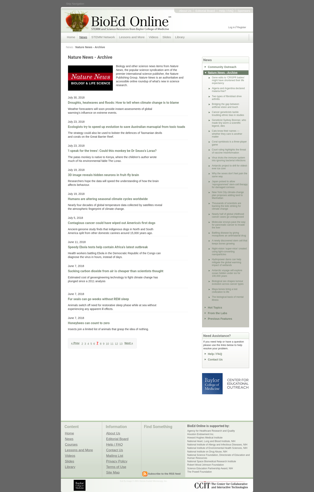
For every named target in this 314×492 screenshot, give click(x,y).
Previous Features (220, 318)
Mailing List (114, 455)
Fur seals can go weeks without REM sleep (98, 299)
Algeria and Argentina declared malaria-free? (228, 90)
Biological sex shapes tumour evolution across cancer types (228, 282)
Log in (231, 27)
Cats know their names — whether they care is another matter (227, 133)
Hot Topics (215, 307)
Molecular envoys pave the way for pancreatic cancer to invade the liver (228, 225)
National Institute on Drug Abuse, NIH (207, 451)
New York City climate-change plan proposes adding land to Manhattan (228, 195)
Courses (71, 444)
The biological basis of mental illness (228, 298)
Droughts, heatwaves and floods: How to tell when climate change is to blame (123, 103)
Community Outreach (222, 67)
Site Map (113, 472)
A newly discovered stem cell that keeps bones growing (229, 242)
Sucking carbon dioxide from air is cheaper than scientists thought (115, 271)
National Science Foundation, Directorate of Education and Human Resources (218, 456)
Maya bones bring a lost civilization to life (224, 290)
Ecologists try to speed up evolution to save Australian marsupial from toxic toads (126, 127)
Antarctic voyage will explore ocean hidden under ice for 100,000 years (227, 273)
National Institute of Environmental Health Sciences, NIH (217, 448)
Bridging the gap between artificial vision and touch (225, 105)
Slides (166, 37)
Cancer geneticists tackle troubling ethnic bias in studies (228, 113)
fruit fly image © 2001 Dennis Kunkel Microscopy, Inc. (143, 481)
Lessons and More (132, 37)
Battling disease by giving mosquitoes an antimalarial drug (229, 234)
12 (116, 343)
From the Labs (217, 313)
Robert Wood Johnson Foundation (205, 464)
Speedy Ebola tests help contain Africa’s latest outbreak (108, 247)
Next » (129, 343)
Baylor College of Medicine (212, 383)
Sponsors (244, 10)
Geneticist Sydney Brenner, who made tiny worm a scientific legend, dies (229, 123)
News (83, 37)
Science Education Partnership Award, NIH (210, 468)
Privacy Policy (116, 461)
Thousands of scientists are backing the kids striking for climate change (226, 206)
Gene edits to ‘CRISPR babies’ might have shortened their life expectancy (228, 80)
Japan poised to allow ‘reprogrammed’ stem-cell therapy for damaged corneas (230, 184)
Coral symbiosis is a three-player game (229, 143)
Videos (153, 37)
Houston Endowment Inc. (200, 434)
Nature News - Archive (90, 47)
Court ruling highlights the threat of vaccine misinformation (229, 151)
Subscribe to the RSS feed (164, 473)
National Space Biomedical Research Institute (211, 461)
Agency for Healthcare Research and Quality (211, 430)
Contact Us (215, 359)
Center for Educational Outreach (237, 383)
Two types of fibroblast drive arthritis (227, 98)
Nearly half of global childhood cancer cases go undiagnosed (228, 215)
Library (180, 37)
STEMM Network (103, 37)
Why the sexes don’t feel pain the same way (229, 175)
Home (71, 37)
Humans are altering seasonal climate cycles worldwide (108, 199)
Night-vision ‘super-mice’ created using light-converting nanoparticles (229, 251)
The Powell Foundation (199, 471)
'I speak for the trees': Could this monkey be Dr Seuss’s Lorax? (112, 151)
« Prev (75, 343)
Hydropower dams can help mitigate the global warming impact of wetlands (226, 262)
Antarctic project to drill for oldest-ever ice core (230, 167)
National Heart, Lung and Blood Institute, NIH (211, 441)
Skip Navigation (75, 3)
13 (121, 343)
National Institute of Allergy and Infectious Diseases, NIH (217, 444)
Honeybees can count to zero (89, 323)
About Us (185, 10)
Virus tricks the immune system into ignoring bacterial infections (229, 159)
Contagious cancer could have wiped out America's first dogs (111, 223)
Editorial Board (205, 10)
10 (107, 343)
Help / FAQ (226, 10)
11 (112, 343)
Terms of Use (116, 467)
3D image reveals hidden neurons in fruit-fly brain (103, 175)
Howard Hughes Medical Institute (204, 437)
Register (241, 27)
